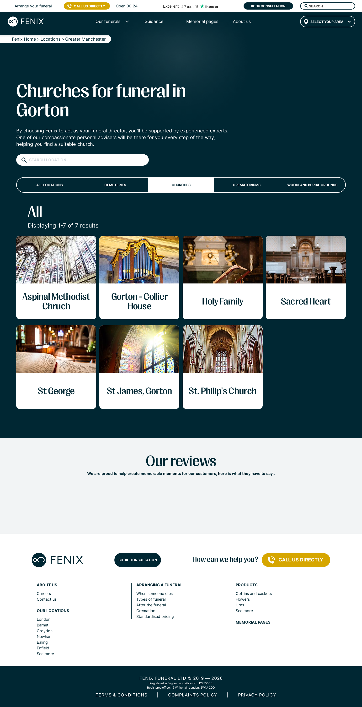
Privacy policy (257, 694)
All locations (49, 185)
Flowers (243, 599)
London (43, 619)
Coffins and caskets (254, 593)
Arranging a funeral (159, 585)
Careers (44, 593)
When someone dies (154, 593)
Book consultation (268, 6)
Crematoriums (247, 185)
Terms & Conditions (121, 694)
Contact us (47, 599)
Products (246, 585)
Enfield (43, 648)
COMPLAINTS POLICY (192, 694)
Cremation (145, 610)
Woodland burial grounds (312, 185)
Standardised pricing (155, 616)
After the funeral (151, 605)
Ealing (42, 642)
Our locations (53, 611)
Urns (240, 605)
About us (47, 585)
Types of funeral (151, 599)
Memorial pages (253, 622)
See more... (47, 653)
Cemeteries (115, 185)
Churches (181, 185)
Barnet (42, 625)
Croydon (45, 630)
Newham (45, 636)
